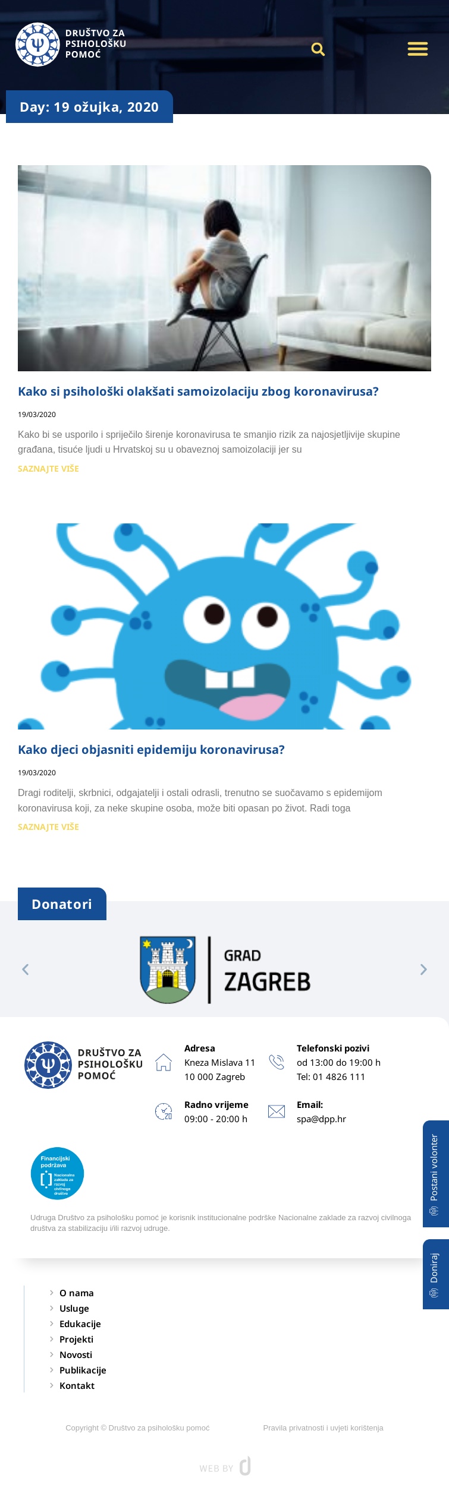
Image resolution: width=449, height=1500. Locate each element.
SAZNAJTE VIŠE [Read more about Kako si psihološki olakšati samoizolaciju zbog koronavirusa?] (48, 468)
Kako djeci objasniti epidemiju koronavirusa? (151, 749)
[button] (418, 48)
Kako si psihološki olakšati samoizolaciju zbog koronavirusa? (198, 391)
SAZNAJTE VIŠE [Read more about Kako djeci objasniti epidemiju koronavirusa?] (48, 826)
